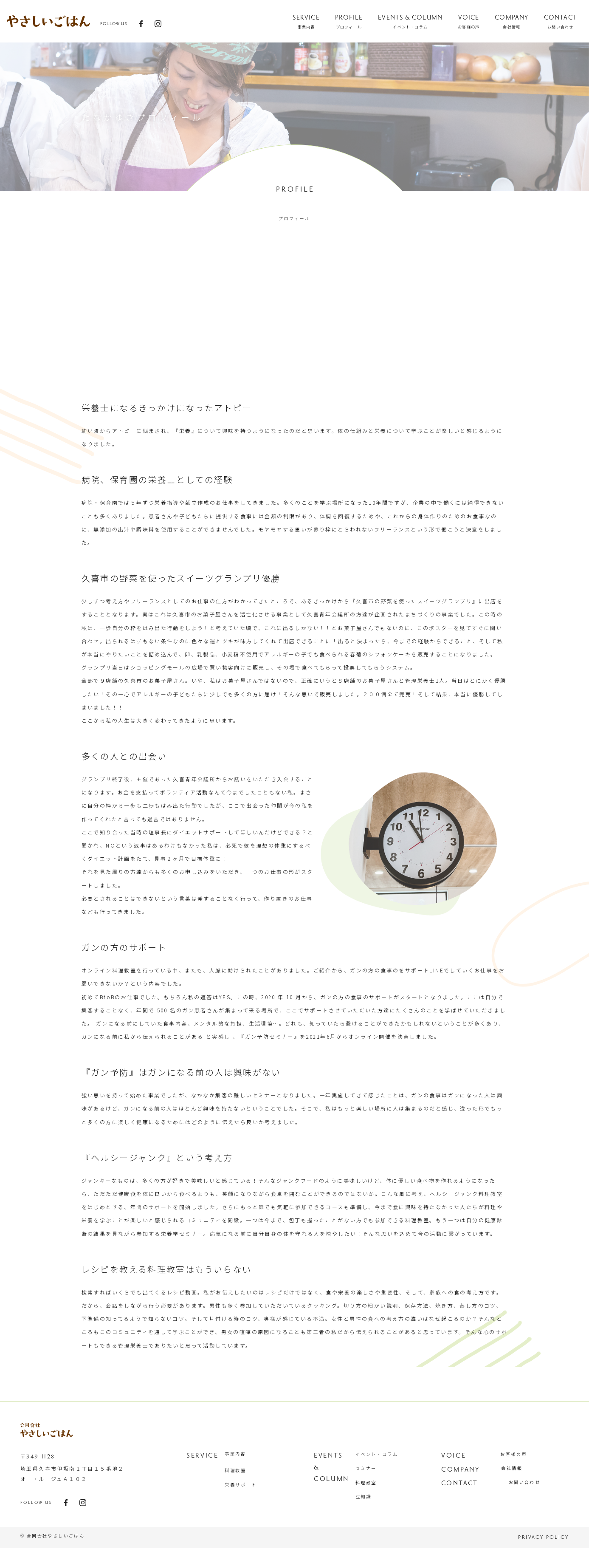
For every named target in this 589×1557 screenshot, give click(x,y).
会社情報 (519, 1470)
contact (459, 1487)
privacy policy (543, 1546)
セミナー (373, 1470)
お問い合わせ (524, 1486)
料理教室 (243, 1470)
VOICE (453, 1454)
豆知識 (370, 1502)
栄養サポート (248, 1486)
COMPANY (460, 1471)
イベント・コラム (384, 1453)
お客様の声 (521, 1453)
